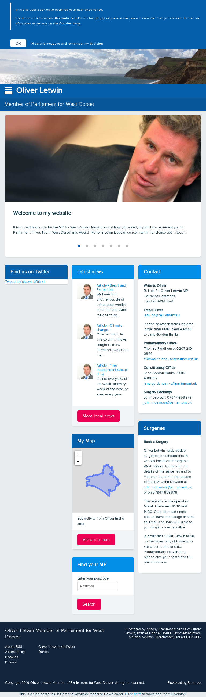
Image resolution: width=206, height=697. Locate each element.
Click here (133, 694)
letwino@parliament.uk (162, 315)
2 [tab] (95, 246)
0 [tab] (79, 246)
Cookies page (69, 23)
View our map (96, 539)
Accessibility (15, 652)
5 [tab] (119, 246)
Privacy (11, 662)
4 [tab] (111, 246)
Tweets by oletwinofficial (25, 282)
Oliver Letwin (39, 90)
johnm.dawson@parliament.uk (168, 403)
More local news (99, 416)
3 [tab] (103, 246)
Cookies (11, 657)
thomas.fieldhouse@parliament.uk (171, 359)
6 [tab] (127, 246)
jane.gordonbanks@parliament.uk (170, 383)
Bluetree (194, 683)
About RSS (14, 647)
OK (18, 43)
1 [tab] (87, 246)
